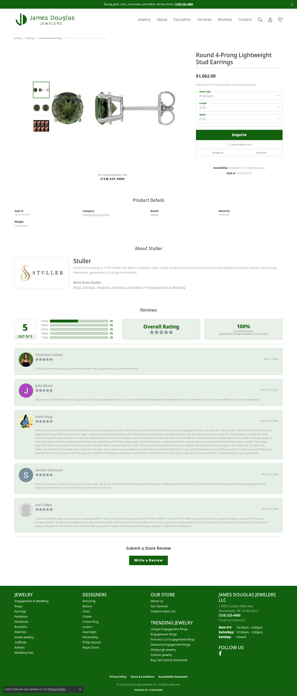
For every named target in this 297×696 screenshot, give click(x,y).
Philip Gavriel (91, 642)
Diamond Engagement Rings (170, 644)
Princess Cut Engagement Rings (173, 639)
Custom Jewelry (161, 655)
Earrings (30, 38)
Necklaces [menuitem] (21, 622)
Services (204, 19)
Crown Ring (90, 622)
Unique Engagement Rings (169, 629)
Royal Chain (90, 647)
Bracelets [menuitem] (20, 627)
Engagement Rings (164, 634)
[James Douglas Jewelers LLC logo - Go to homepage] (45, 19)
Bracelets (135, 287)
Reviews (225, 19)
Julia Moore (44, 386)
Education (182, 19)
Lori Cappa (43, 505)
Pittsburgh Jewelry (163, 650)
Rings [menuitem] (18, 606)
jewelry (18, 38)
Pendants (104, 287)
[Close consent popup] (80, 689)
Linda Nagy (44, 417)
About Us (157, 601)
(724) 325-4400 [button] (184, 4)
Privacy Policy (118, 676)
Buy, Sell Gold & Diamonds (169, 660)
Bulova (87, 606)
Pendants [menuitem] (21, 616)
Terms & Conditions (142, 676)
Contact (245, 19)
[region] (113, 108)
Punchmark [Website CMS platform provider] (156, 690)
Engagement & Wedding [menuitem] (31, 601)
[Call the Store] (229, 615)
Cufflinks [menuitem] (20, 642)
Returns (261, 153)
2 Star (44, 333)
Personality (90, 637)
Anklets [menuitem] (19, 647)
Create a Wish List (163, 611)
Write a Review (148, 560)
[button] (260, 20)
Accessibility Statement (173, 676)
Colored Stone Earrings (50, 38)
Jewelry (144, 19)
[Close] (292, 4)
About (162, 19)
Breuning (88, 601)
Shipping (217, 153)
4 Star (44, 325)
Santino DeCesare (49, 470)
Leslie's (87, 627)
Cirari (86, 611)
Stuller (154, 214)
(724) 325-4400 (112, 179)
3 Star (44, 329)
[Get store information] (232, 620)
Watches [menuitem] (20, 632)
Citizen (87, 616)
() (111, 321)
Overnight (89, 632)
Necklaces (119, 287)
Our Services (159, 606)
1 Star (44, 337)
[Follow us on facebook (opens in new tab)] (220, 653)
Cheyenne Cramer (49, 355)
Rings (77, 287)
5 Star (44, 321)
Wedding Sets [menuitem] (23, 653)
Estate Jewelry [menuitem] (24, 637)
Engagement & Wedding (167, 287)
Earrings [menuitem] (20, 611)
